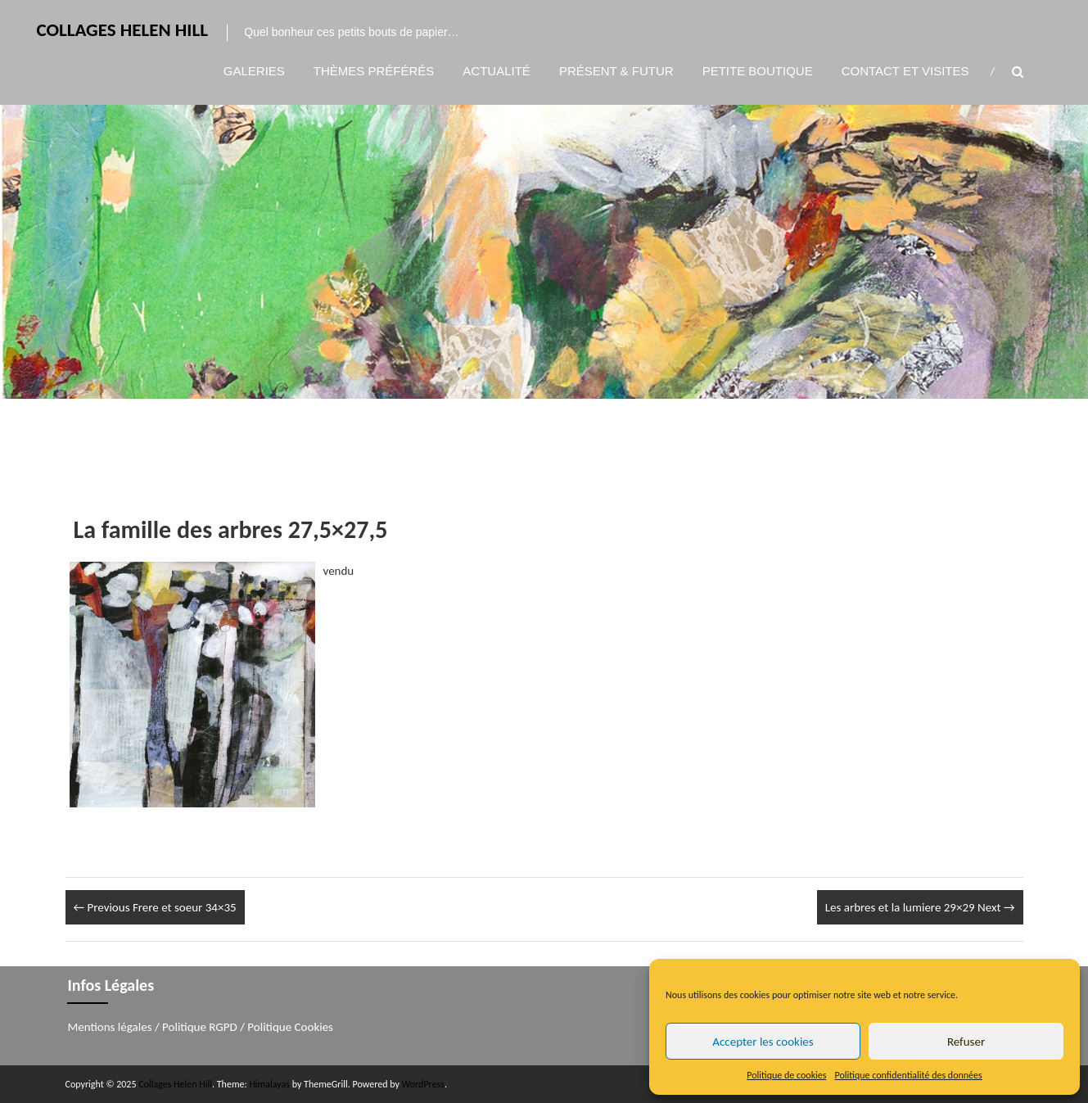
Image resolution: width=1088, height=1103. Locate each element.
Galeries (254, 71)
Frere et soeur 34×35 (155, 907)
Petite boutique (757, 71)
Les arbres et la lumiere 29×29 (920, 907)
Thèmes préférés (374, 71)
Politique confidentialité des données (908, 1075)
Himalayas (269, 1084)
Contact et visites (905, 71)
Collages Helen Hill (122, 29)
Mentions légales (109, 1026)
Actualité (496, 71)
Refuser (966, 1041)
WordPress (423, 1084)
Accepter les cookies (762, 1041)
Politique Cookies (290, 1026)
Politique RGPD (199, 1026)
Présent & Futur (616, 71)
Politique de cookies (786, 1075)
